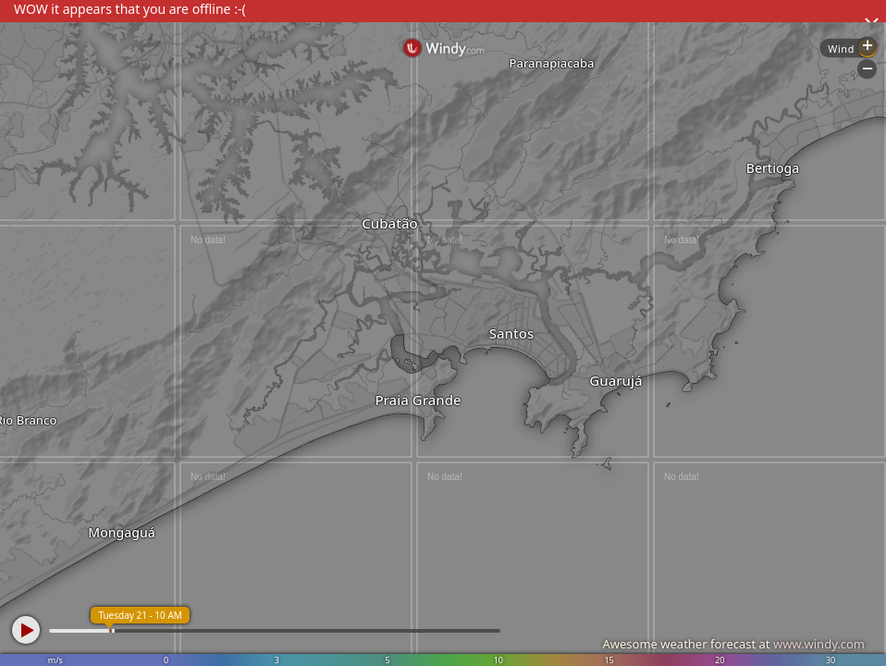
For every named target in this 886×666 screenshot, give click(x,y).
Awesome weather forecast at (733, 643)
